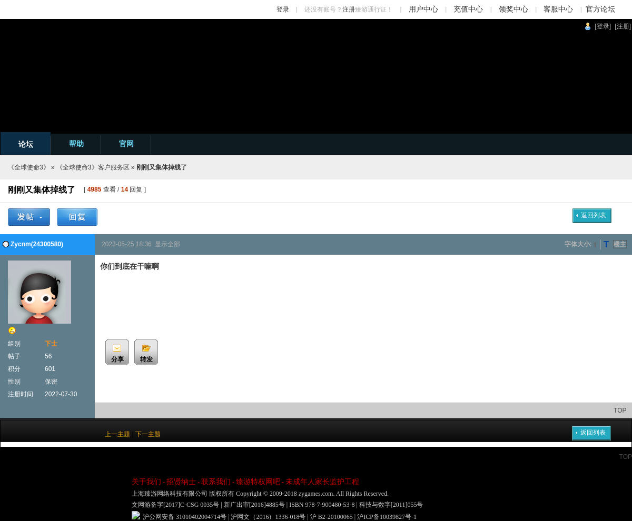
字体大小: (578, 244)
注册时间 (20, 394)
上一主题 (117, 434)
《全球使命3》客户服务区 (93, 167)
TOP (620, 410)
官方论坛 (600, 9)
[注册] (623, 26)
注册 (348, 9)
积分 (14, 369)
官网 (126, 143)
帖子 (14, 356)
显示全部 (167, 244)
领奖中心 (513, 9)
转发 (146, 359)
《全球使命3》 (29, 167)
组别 (14, 343)
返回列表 (593, 215)
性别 (14, 381)
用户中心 (423, 9)
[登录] (603, 26)
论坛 (25, 144)
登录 (282, 9)
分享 (117, 359)
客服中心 (558, 9)
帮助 (76, 143)
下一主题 (148, 434)
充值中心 (468, 9)
